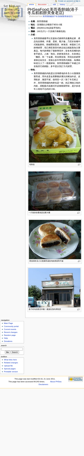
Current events (10, 329)
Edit (54, 4)
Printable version (11, 372)
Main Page (8, 323)
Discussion (42, 4)
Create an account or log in (69, 1)
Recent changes (10, 332)
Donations (8, 341)
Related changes (11, 363)
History (62, 4)
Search (4, 345)
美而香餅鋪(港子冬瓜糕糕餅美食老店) (57, 16)
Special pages (10, 369)
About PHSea (55, 382)
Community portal (11, 326)
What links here (10, 360)
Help (6, 338)
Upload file (8, 366)
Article (31, 4)
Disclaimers (43, 384)
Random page (10, 335)
